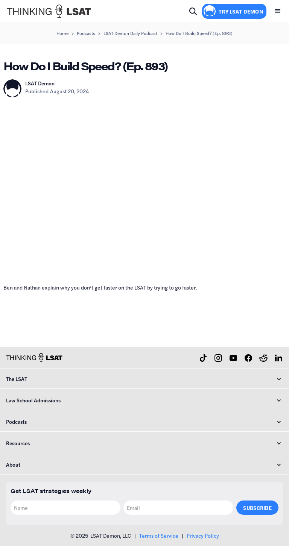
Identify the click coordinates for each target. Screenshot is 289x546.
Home (62, 33)
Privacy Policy (203, 535)
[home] (49, 11)
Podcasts (86, 33)
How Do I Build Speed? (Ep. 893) (199, 33)
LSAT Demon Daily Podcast (130, 33)
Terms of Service (158, 535)
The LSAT (16, 378)
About (13, 464)
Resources (18, 443)
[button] (277, 11)
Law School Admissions (33, 400)
